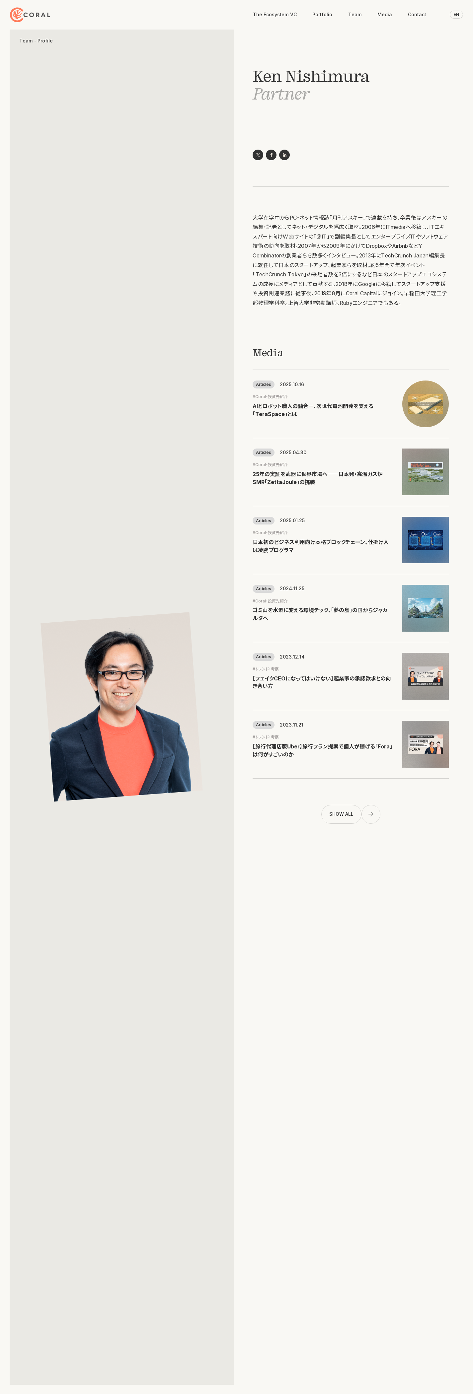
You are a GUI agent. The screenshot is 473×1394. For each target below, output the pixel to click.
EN (456, 14)
